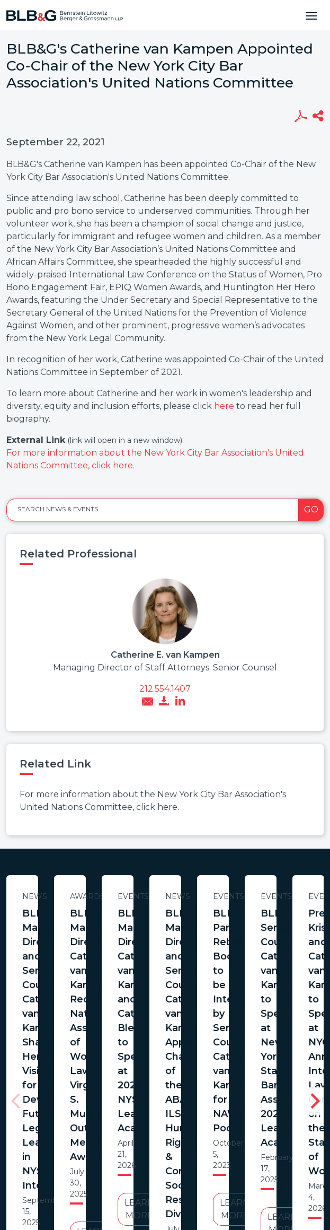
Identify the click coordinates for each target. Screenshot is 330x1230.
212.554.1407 (165, 689)
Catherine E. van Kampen (165, 655)
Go (311, 509)
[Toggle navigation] (311, 15)
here (224, 406)
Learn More (108, 1023)
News (108, 896)
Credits (241, 1141)
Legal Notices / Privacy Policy (158, 1141)
